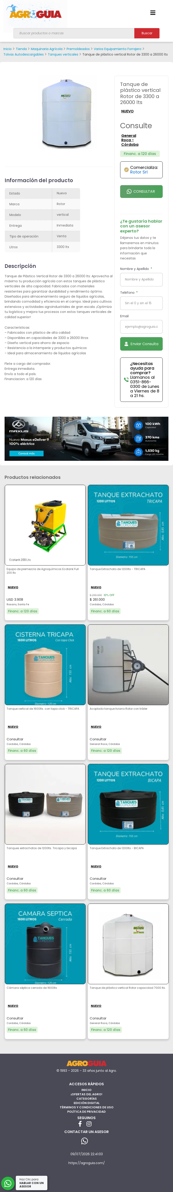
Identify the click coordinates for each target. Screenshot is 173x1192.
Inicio (86, 1090)
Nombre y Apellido (135, 269)
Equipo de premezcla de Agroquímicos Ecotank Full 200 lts (43, 571)
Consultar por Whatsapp (141, 193)
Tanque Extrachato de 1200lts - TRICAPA (117, 569)
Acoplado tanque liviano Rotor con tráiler (118, 709)
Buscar (147, 33)
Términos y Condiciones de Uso (87, 1107)
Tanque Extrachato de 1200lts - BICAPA (117, 848)
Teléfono (127, 292)
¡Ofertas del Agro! (86, 1094)
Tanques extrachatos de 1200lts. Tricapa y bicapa (42, 848)
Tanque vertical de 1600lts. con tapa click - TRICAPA (43, 709)
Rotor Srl (139, 172)
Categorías (86, 1098)
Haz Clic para (31, 1182)
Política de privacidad (86, 1111)
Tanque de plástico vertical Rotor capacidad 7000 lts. (128, 988)
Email (124, 316)
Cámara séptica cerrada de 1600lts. (32, 988)
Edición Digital (87, 1103)
